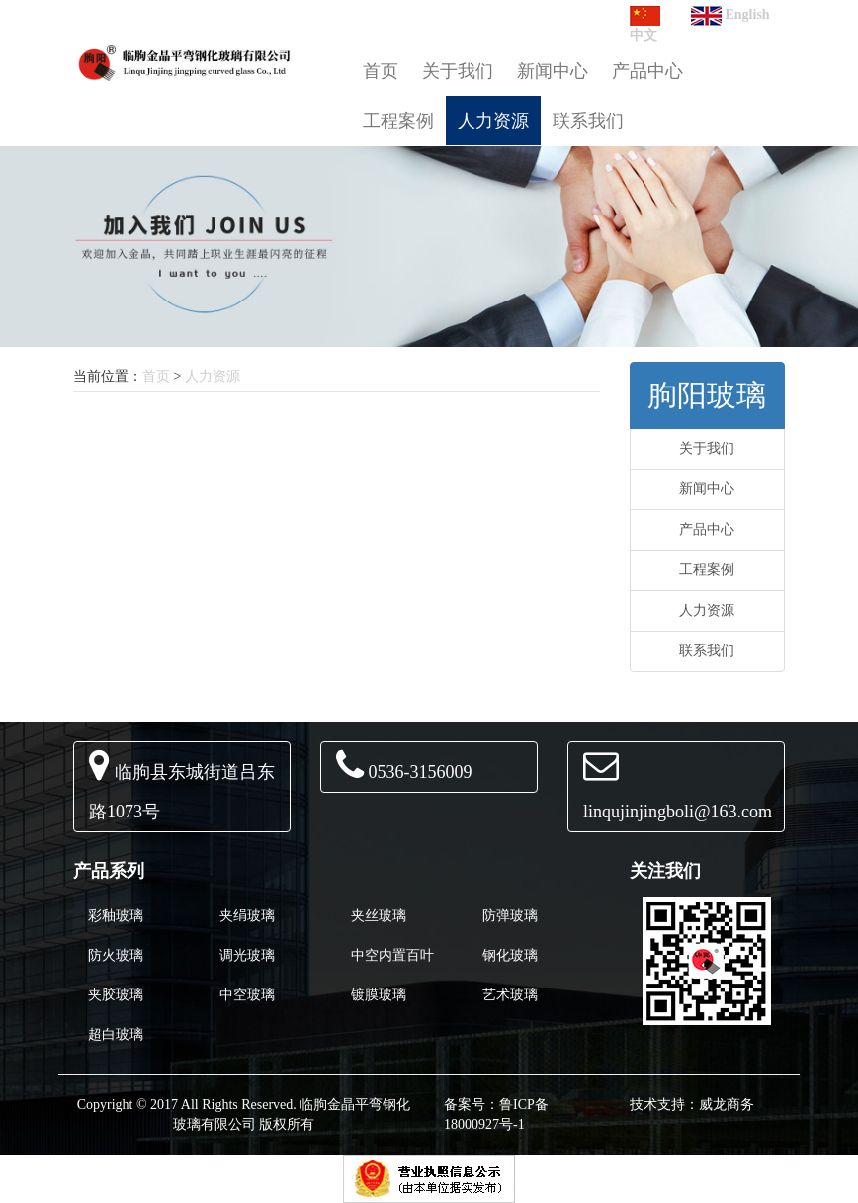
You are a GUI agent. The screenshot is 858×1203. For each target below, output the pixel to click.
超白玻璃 (115, 1034)
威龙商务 (726, 1104)
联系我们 (588, 120)
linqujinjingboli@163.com (677, 811)
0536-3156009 (420, 772)
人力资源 (493, 120)
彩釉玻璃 (115, 915)
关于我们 (457, 71)
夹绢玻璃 (247, 915)
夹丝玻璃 (378, 915)
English (730, 14)
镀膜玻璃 (378, 995)
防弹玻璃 (510, 915)
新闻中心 (552, 71)
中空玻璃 (247, 995)
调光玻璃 (247, 955)
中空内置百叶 (392, 955)
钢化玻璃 (510, 955)
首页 (380, 71)
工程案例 (398, 120)
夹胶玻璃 (115, 995)
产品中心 (647, 71)
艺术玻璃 (510, 995)
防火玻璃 (115, 955)
